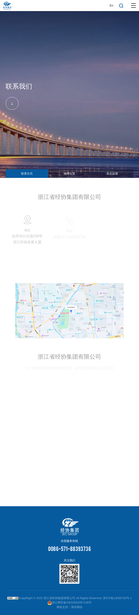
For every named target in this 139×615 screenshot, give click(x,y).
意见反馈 (112, 173)
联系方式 (27, 173)
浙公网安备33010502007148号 (69, 602)
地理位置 (69, 173)
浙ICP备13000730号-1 (117, 598)
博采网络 (76, 607)
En (111, 5)
